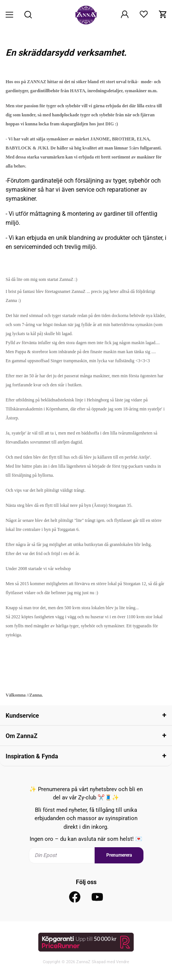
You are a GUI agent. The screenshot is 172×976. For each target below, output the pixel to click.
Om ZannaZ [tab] (22, 736)
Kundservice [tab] (22, 715)
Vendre (122, 961)
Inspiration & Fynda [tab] (32, 756)
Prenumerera (119, 855)
